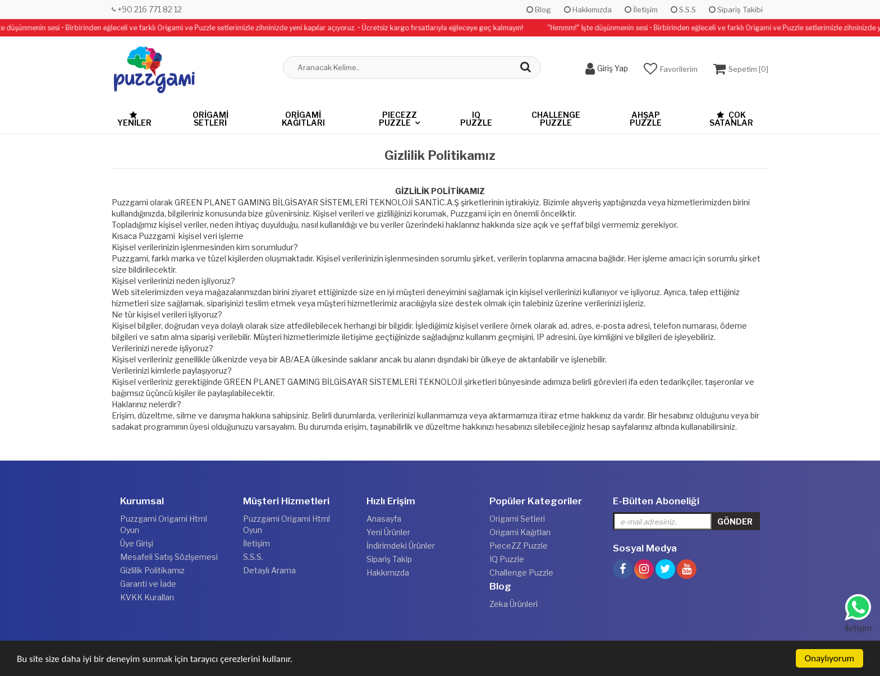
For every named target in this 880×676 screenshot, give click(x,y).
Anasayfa (383, 518)
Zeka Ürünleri (513, 604)
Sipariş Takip (389, 559)
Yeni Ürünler (388, 532)
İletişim (641, 9)
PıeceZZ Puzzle (398, 118)
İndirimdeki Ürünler (400, 545)
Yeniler (134, 119)
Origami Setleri (210, 118)
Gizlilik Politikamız (152, 570)
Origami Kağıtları (303, 118)
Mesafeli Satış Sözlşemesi (169, 557)
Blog (538, 9)
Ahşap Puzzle (646, 118)
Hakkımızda (588, 9)
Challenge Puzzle (555, 118)
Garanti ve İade (148, 583)
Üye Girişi (136, 543)
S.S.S (683, 9)
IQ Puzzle (476, 118)
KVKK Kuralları (147, 597)
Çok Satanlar (731, 118)
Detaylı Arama (269, 570)
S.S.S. (253, 557)
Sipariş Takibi (736, 9)
